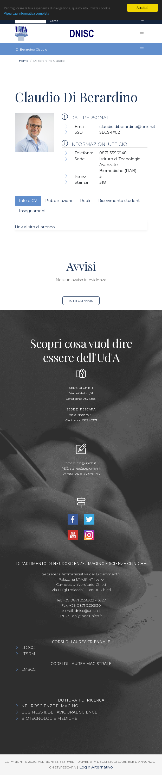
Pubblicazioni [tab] (58, 200)
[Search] (30, 20)
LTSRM (28, 653)
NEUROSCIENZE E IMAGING (49, 705)
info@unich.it (86, 463)
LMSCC (28, 669)
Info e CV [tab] (28, 200)
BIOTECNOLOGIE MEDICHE (49, 718)
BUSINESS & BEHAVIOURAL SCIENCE (59, 712)
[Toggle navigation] (142, 21)
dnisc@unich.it (88, 610)
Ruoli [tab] (85, 200)
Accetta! (142, 7)
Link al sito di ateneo (35, 226)
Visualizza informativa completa (26, 13)
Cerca (54, 21)
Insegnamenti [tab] (33, 210)
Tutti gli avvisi (81, 301)
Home (23, 61)
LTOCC (28, 647)
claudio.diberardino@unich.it (127, 126)
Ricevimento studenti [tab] (119, 200)
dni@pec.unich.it (87, 615)
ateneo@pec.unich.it (85, 468)
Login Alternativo (96, 767)
